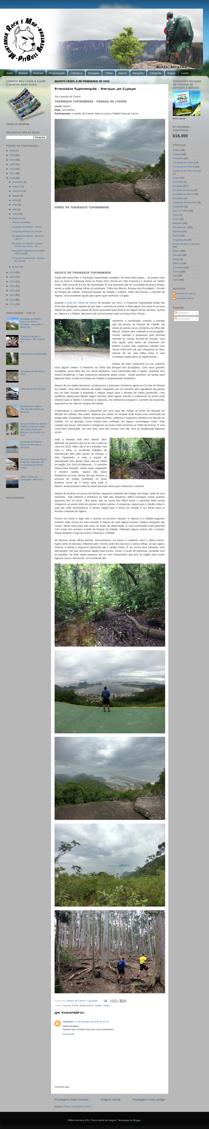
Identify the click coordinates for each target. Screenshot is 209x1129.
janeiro (16, 266)
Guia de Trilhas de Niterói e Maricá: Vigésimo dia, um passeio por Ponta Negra (33, 463)
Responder (68, 1034)
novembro (17, 182)
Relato (98, 1005)
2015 (13, 290)
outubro (16, 186)
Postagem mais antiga (149, 1099)
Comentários (183, 318)
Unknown (68, 1021)
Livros (184, 73)
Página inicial (110, 1099)
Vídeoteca (76, 73)
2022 (13, 169)
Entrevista (178, 182)
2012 (13, 304)
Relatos (23, 73)
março (16, 214)
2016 (13, 286)
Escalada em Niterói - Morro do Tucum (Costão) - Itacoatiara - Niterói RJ (32, 323)
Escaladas (178, 198)
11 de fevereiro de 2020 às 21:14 (91, 1021)
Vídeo (176, 279)
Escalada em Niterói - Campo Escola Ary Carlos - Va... (27, 245)
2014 (13, 295)
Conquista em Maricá (184, 162)
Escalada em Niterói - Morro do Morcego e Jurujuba (31, 444)
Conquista (178, 158)
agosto (16, 195)
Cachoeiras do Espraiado (33, 354)
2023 (13, 164)
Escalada (93, 73)
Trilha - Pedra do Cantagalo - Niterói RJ (31, 478)
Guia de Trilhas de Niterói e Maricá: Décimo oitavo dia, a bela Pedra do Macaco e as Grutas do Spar (33, 429)
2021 (13, 173)
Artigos (171, 73)
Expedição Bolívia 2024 (185, 202)
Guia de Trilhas (70, 1005)
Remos (123, 73)
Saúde (176, 259)
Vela (175, 275)
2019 (13, 272)
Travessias (178, 267)
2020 (13, 178)
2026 (13, 150)
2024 (13, 160)
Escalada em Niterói (183, 194)
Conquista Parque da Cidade (27, 231)
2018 (13, 277)
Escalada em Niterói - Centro (27, 227)
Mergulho (138, 73)
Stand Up (177, 263)
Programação (57, 73)
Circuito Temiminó (21, 222)
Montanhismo (87, 1005)
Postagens (182, 313)
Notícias (38, 73)
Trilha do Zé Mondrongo (32, 389)
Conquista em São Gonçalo (187, 170)
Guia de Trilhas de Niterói (82, 302)
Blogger (137, 1120)
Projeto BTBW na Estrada (186, 244)
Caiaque (177, 154)
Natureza (177, 231)
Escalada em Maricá (183, 190)
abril (14, 209)
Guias (176, 215)
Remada (177, 255)
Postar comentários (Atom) (77, 1106)
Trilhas (108, 73)
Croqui (176, 177)
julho (15, 200)
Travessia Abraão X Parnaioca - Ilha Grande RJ (32, 339)
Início (10, 73)
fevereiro (17, 218)
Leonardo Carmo (185, 298)
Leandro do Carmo (186, 293)
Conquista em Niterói (183, 166)
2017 (13, 281)
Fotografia (155, 73)
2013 (13, 299)
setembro (17, 191)
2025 (13, 155)
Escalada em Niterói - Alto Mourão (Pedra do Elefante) (32, 409)
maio (15, 204)
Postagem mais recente (71, 1099)
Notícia (176, 235)
